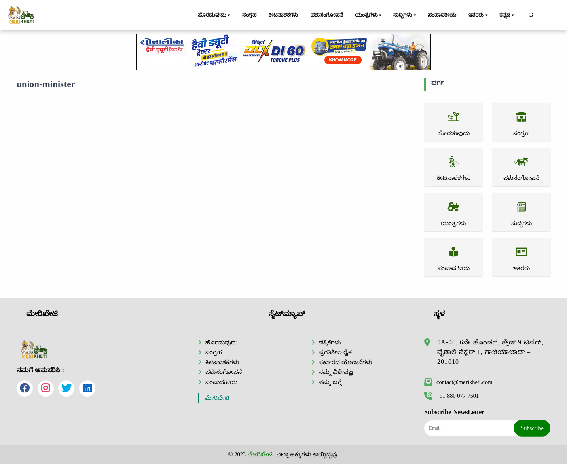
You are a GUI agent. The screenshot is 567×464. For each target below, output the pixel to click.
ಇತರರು (478, 15)
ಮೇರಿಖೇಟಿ (217, 398)
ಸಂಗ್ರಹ (249, 15)
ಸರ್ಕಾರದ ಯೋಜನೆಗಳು (345, 362)
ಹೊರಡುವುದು (214, 15)
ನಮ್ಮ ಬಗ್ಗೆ (330, 382)
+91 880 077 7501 (451, 395)
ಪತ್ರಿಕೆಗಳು (330, 342)
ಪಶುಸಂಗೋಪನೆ (327, 15)
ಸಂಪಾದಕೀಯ (442, 15)
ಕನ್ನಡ (507, 15)
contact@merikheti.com (458, 382)
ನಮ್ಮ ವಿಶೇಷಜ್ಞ (336, 372)
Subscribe (532, 428)
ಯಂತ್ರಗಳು (369, 15)
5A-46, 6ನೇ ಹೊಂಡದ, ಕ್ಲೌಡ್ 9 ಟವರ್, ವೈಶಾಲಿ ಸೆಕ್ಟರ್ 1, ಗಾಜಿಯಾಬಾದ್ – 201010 (490, 352)
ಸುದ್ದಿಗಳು (405, 15)
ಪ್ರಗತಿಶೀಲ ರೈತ (335, 352)
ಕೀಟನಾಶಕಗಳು (283, 15)
